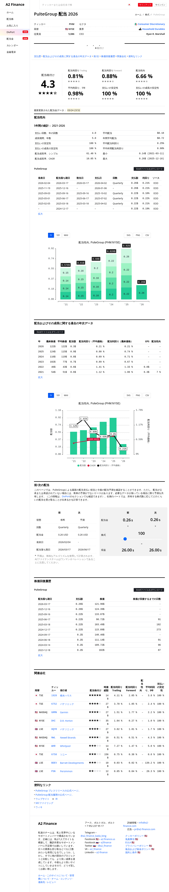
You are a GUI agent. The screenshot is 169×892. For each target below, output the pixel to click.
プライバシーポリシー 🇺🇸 (138, 845)
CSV (146, 235)
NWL (53, 737)
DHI (53, 720)
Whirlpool (65, 746)
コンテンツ (66, 878)
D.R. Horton (66, 720)
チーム (54, 878)
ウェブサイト (43, 798)
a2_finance (95, 849)
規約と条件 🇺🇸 (132, 852)
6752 (54, 704)
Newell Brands (68, 737)
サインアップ (145, 4)
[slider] (125, 539)
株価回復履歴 (108, 56)
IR (57, 798)
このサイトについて (57, 875)
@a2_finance (105, 845)
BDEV (54, 763)
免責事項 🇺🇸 (131, 839)
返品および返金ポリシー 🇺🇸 (139, 849)
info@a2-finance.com (135, 824)
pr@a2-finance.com (144, 829)
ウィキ (39, 807)
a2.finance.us (108, 839)
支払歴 (37, 56)
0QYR (54, 729)
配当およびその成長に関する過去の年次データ (67, 56)
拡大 (40, 213)
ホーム (138, 14)
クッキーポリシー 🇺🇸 (136, 835)
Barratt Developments (72, 762)
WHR (53, 746)
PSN (53, 771)
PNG (137, 235)
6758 (54, 754)
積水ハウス (66, 695)
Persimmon (66, 771)
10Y (58, 235)
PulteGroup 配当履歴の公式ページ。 (55, 794)
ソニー (63, 754)
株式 (147, 14)
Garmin (64, 712)
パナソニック (67, 703)
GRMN (54, 712)
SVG (128, 235)
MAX (66, 235)
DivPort (66, 496)
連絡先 (41, 882)
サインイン (160, 4)
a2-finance (102, 852)
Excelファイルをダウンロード (149, 168)
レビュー (51, 882)
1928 (54, 695)
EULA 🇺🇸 (129, 842)
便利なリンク (135, 56)
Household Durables (153, 29)
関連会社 (121, 56)
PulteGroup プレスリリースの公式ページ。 (58, 790)
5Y (51, 235)
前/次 (96, 56)
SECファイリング (45, 803)
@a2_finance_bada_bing (93, 835)
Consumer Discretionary (151, 24)
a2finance (106, 842)
